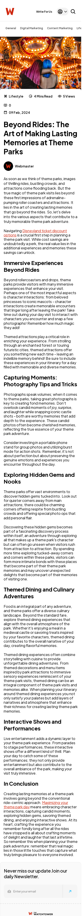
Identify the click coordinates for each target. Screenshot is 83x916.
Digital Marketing (31, 28)
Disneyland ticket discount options (35, 232)
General (10, 28)
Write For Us (44, 11)
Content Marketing (60, 28)
